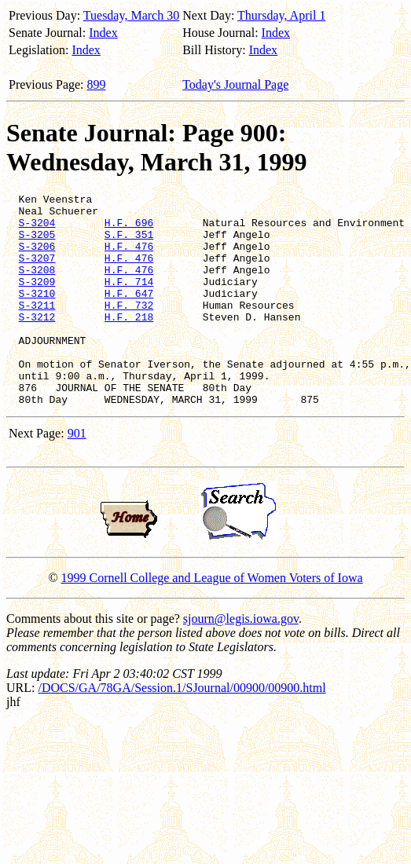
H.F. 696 (129, 229)
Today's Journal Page (235, 84)
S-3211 (37, 328)
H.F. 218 (129, 342)
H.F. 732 (129, 328)
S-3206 (37, 258)
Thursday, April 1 (281, 15)
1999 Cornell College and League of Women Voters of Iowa (212, 620)
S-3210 (37, 314)
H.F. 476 (129, 258)
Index (103, 32)
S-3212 (37, 342)
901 (77, 475)
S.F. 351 (129, 243)
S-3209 (37, 300)
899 (96, 84)
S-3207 (37, 272)
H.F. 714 (129, 300)
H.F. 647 (129, 314)
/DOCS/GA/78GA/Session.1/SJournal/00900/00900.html (181, 730)
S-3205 (37, 243)
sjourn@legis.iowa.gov (241, 661)
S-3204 (37, 229)
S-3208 (37, 286)
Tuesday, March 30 (131, 15)
